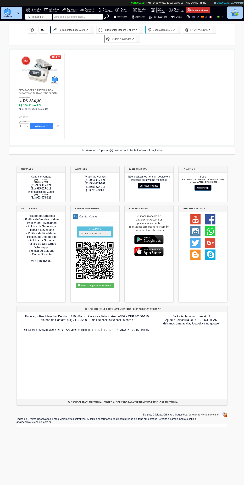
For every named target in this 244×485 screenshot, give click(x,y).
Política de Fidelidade (42, 224)
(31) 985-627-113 (41, 179)
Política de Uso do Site (41, 227)
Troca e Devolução (42, 220)
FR (212, 17)
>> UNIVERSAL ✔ (174, 30)
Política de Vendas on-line (42, 210)
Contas (93, 207)
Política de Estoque (41, 241)
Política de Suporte (41, 231)
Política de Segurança (42, 217)
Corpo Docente (42, 245)
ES (204, 17)
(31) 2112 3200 (158, 17)
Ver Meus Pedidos (149, 176)
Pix (75, 207)
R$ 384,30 (30, 92)
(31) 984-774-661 (95, 174)
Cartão (83, 207)
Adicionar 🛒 (41, 117)
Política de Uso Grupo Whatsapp (42, 236)
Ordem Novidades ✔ (208, 30)
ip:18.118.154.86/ (41, 251)
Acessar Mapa (203, 179)
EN (195, 17)
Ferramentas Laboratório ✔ (58, 30)
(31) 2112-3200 (95, 181)
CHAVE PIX (95, 223)
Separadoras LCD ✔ (141, 30)
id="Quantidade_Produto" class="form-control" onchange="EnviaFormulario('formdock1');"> (24, 117)
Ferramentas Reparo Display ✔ (101, 30)
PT (220, 17)
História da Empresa (42, 206)
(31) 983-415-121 (41, 176)
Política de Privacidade (42, 214)
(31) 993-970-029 (41, 188)
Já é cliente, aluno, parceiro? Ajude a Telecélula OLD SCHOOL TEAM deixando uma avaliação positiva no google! (191, 311)
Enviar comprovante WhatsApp (95, 276)
